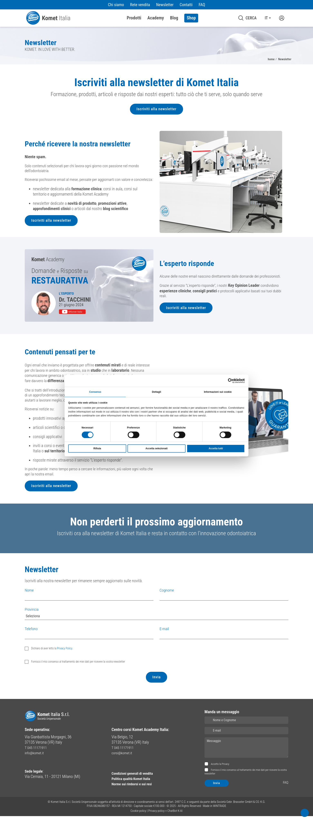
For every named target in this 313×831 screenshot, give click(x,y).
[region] (156, 97)
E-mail (164, 643)
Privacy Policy (64, 663)
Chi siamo (116, 4)
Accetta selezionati (156, 448)
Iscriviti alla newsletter (156, 112)
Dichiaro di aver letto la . (51, 663)
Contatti (186, 4)
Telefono (31, 643)
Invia (156, 692)
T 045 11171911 (37, 762)
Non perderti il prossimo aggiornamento (156, 535)
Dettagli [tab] (156, 391)
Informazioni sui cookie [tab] (218, 391)
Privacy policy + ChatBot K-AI (165, 826)
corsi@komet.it (123, 767)
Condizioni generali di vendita (136, 788)
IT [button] (266, 18)
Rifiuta (97, 448)
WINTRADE (219, 821)
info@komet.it (36, 767)
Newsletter (164, 4)
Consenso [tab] (95, 391)
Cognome (167, 605)
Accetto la (219, 779)
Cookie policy (138, 826)
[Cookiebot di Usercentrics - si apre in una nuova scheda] (227, 380)
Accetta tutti (216, 448)
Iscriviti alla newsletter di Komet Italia (156, 84)
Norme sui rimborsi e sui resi (135, 798)
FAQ (202, 4)
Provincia (32, 624)
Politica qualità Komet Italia (134, 793)
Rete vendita (140, 4)
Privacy (225, 779)
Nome (29, 605)
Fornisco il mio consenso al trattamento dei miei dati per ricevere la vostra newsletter (77, 676)
